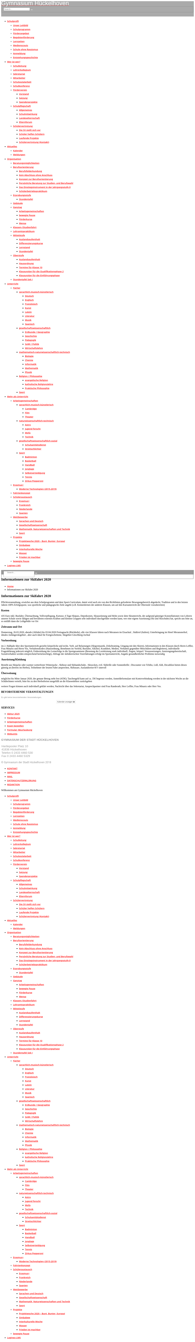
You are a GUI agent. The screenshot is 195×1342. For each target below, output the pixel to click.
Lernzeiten (19, 41)
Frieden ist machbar (30, 557)
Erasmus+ (18, 484)
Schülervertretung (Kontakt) (34, 142)
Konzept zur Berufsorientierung (36, 179)
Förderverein (20, 89)
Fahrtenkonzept (21, 492)
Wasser (23, 553)
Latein (28, 311)
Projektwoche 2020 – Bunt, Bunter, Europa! (42, 541)
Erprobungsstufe (22, 195)
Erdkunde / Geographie (37, 331)
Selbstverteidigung (35, 472)
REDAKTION (13, 784)
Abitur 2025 (13, 713)
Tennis (28, 476)
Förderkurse (25, 219)
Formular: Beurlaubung (19, 729)
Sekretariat (19, 73)
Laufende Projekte (29, 138)
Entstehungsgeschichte (25, 57)
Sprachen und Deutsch (31, 521)
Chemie (29, 360)
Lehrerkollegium (22, 69)
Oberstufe (18, 255)
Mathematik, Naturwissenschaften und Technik (44, 529)
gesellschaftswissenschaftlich (35, 327)
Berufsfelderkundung (30, 171)
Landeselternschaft (29, 118)
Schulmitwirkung (28, 113)
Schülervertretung (23, 126)
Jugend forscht (33, 428)
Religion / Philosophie (30, 376)
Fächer (16, 287)
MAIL (9, 776)
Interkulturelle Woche (31, 549)
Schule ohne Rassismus (25, 49)
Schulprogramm (21, 29)
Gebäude (18, 203)
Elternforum (25, 122)
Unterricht (12, 283)
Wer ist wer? (13, 61)
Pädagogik (30, 340)
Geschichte (31, 335)
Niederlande (25, 508)
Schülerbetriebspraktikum (33, 191)
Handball (30, 464)
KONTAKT (12, 768)
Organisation (14, 158)
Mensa (22, 223)
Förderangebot (21, 33)
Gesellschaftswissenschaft (33, 525)
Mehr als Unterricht (17, 396)
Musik (28, 319)
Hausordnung (26, 263)
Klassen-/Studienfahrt (24, 227)
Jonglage (29, 468)
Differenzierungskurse (31, 243)
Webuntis (12, 733)
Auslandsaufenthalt (29, 239)
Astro (28, 424)
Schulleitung (19, 65)
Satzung (23, 97)
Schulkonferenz (21, 85)
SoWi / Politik (32, 344)
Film (27, 412)
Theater (29, 416)
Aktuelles (12, 146)
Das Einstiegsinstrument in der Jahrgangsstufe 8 (45, 187)
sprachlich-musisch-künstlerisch (36, 291)
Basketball (30, 460)
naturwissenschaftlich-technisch (36, 420)
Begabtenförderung (23, 37)
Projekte (17, 537)
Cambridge (31, 408)
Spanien (23, 512)
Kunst (28, 307)
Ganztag (17, 207)
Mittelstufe (19, 235)
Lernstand (24, 247)
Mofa (27, 432)
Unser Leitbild (20, 25)
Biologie (29, 356)
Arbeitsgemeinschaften (31, 211)
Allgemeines (25, 109)
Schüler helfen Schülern (31, 134)
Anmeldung (19, 53)
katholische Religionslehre (39, 384)
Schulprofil (13, 21)
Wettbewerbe (20, 516)
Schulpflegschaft (22, 105)
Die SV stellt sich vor (30, 130)
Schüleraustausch (22, 496)
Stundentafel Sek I (23, 279)
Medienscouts (20, 45)
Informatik (30, 364)
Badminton (31, 456)
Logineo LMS (14, 565)
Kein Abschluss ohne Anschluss (35, 175)
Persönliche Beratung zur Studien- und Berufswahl (46, 183)
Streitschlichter (33, 448)
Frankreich (25, 504)
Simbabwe (24, 545)
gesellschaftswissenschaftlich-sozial (38, 440)
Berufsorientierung (23, 167)
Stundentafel (26, 199)
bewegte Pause (27, 215)
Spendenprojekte (28, 101)
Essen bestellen (15, 725)
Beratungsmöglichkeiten (26, 163)
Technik (29, 436)
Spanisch (29, 323)
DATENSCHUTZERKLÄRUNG (21, 780)
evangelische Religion (36, 380)
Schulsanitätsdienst (35, 444)
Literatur (29, 315)
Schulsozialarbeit (22, 81)
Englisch (29, 299)
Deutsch (29, 295)
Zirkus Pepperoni (34, 480)
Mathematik (31, 368)
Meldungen (19, 154)
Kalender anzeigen (66, 701)
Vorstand (24, 93)
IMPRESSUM (13, 772)
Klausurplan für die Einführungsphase (39, 275)
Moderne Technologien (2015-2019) (38, 488)
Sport (22, 392)
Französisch (31, 303)
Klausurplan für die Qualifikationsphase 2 (41, 271)
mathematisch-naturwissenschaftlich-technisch (44, 352)
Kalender (18, 150)
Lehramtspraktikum (24, 231)
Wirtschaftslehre (34, 348)
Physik (28, 372)
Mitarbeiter (19, 77)
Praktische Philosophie (37, 388)
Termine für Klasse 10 (30, 267)
